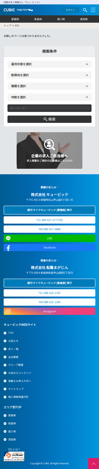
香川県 (61, 19)
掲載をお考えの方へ (19, 381)
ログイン (70, 9)
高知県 (84, 19)
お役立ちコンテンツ (19, 373)
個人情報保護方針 (18, 397)
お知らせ (13, 341)
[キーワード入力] (49, 108)
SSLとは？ (14, 449)
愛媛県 (15, 19)
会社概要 (13, 357)
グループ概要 (15, 365)
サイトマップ (16, 389)
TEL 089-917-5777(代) (49, 220)
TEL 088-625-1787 (49, 293)
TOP (11, 333)
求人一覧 (13, 349)
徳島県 (38, 19)
